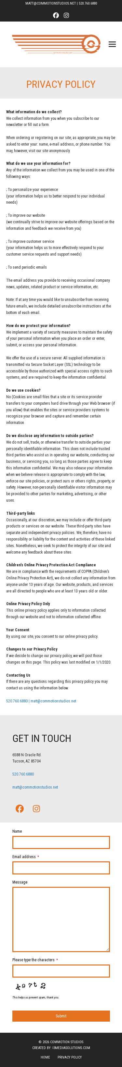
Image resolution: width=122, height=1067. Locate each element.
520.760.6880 (88, 3)
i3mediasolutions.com (71, 1048)
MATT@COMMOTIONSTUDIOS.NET (50, 3)
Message (19, 882)
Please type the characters (35, 960)
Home (45, 1057)
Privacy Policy (70, 1057)
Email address (25, 857)
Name (17, 831)
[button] (112, 44)
